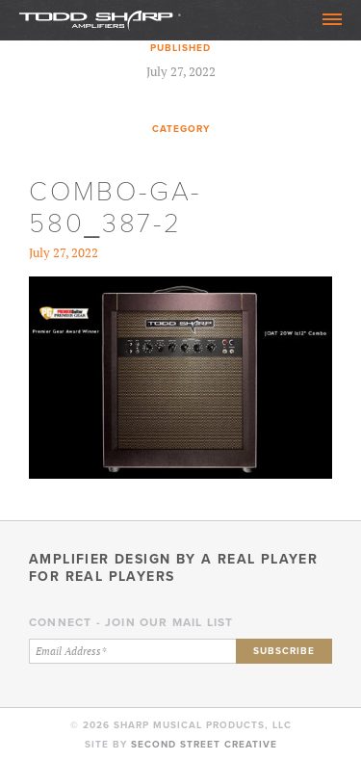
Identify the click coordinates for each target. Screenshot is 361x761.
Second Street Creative (204, 744)
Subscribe (284, 650)
